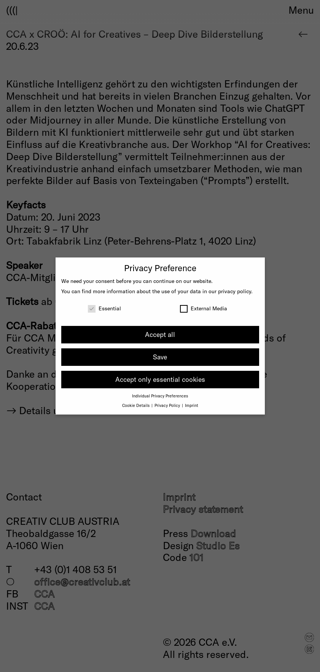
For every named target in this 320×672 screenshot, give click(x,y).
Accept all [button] (160, 334)
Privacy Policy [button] (167, 405)
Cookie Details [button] (136, 405)
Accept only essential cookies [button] (160, 379)
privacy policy (234, 291)
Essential (104, 308)
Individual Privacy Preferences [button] (160, 395)
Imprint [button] (191, 405)
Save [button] (160, 357)
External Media (203, 308)
